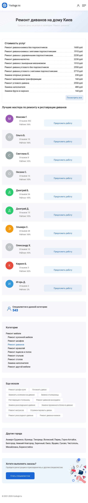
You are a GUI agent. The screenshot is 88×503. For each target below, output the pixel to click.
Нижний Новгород (25, 443)
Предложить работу (63, 123)
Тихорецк (38, 439)
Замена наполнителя (18, 363)
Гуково (63, 443)
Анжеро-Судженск (15, 439)
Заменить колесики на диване (22, 395)
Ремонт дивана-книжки (50, 415)
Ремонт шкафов (16, 341)
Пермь (57, 439)
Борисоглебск (26, 447)
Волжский (48, 439)
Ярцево (55, 443)
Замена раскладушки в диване (22, 405)
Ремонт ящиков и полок (20, 352)
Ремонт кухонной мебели (20, 337)
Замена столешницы (50, 395)
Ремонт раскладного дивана (21, 415)
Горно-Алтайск (69, 439)
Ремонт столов (15, 359)
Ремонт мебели (13, 333)
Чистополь (72, 443)
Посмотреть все (74, 97)
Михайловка (12, 447)
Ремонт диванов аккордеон (48, 400)
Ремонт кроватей (16, 348)
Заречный (40, 443)
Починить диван (39, 390)
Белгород (10, 443)
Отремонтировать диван (41, 410)
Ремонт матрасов (16, 410)
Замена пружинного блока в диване (57, 405)
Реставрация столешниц (19, 400)
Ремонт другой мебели (19, 367)
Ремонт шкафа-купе (17, 390)
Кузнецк (29, 439)
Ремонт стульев (16, 355)
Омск (48, 443)
